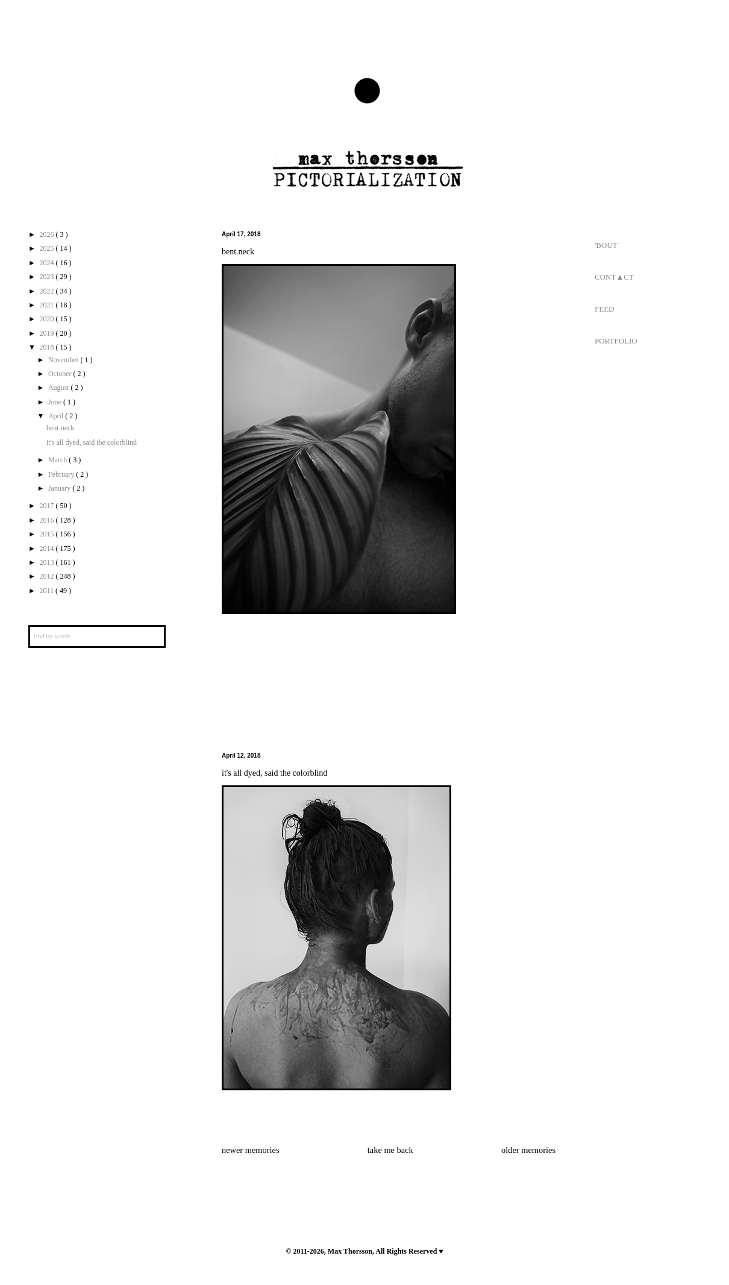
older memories (528, 1150)
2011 (48, 590)
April (56, 416)
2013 (48, 562)
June (55, 402)
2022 (48, 291)
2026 (48, 234)
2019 (48, 333)
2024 (48, 263)
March (58, 460)
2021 (48, 305)
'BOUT (606, 245)
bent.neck (238, 251)
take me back (390, 1150)
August (59, 387)
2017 (48, 505)
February (62, 474)
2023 (48, 276)
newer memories (251, 1150)
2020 (48, 319)
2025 (48, 248)
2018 (48, 347)
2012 (48, 576)
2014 (48, 548)
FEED (605, 308)
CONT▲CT (614, 276)
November (64, 360)
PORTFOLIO (616, 340)
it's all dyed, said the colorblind (274, 773)
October (61, 373)
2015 (48, 534)
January (60, 488)
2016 (48, 520)
